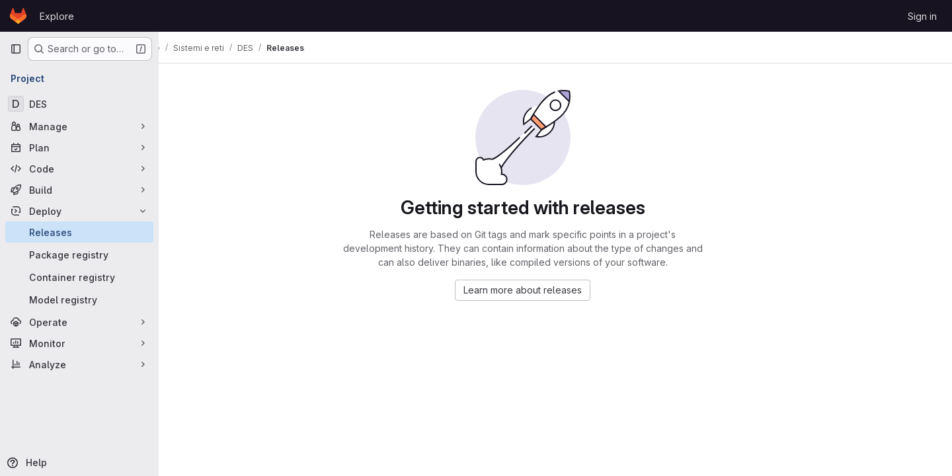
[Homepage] (18, 15)
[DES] (79, 103)
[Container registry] (79, 277)
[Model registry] (79, 299)
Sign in (922, 16)
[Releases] (79, 232)
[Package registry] (79, 254)
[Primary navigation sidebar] (15, 49)
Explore (57, 16)
